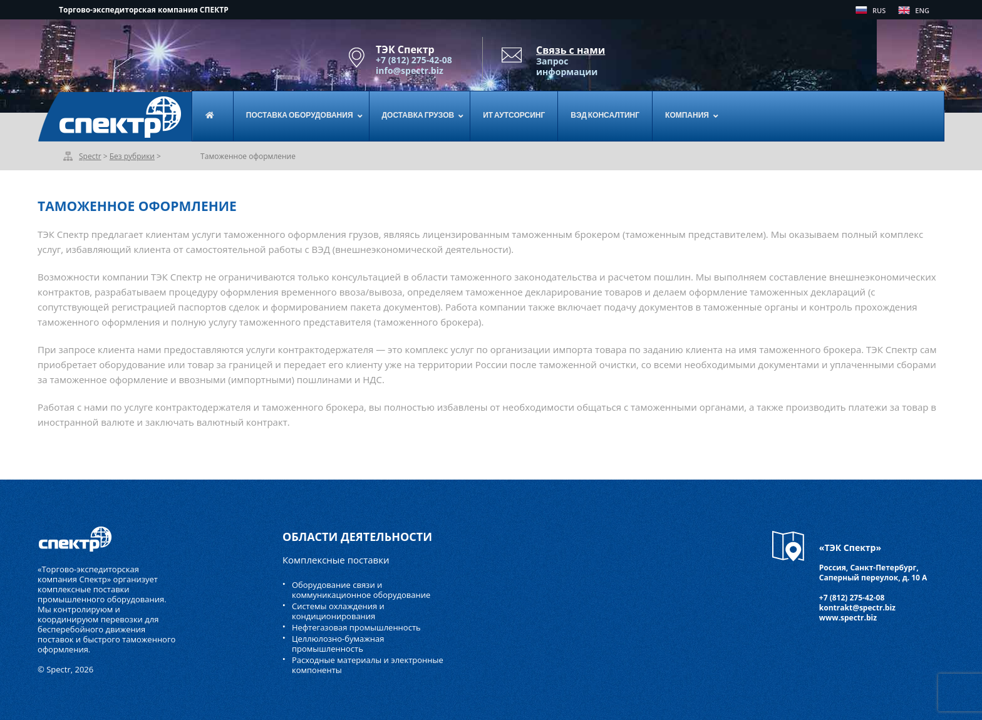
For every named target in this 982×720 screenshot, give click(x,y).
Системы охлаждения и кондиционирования (338, 611)
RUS (879, 10)
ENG (922, 10)
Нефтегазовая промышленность (356, 627)
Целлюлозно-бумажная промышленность (338, 643)
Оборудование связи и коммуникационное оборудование (361, 589)
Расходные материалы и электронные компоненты (367, 665)
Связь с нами (570, 50)
